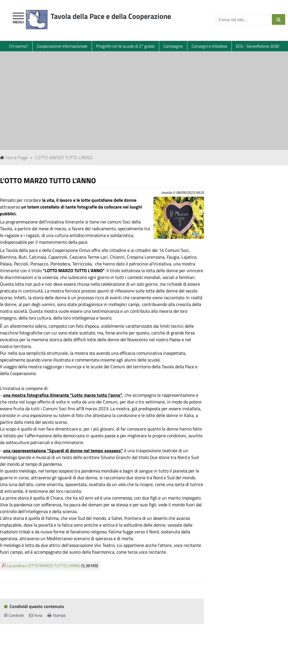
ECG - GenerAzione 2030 (257, 46)
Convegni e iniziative (209, 46)
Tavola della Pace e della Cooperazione (111, 16)
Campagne (173, 46)
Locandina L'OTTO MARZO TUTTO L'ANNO (43, 565)
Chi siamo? (18, 46)
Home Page (14, 157)
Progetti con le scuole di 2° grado (125, 46)
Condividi (14, 615)
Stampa (57, 615)
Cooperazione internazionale (62, 46)
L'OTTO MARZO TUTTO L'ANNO (64, 157)
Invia (35, 615)
